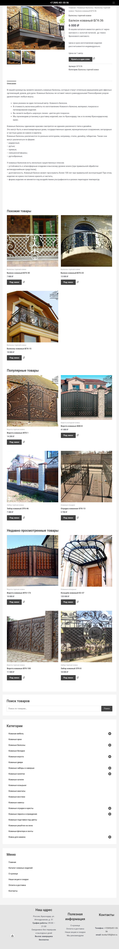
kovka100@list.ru (109, 935)
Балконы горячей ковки (80, 15)
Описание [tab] (11, 83)
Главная (72, 8)
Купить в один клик (80, 59)
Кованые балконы (85, 8)
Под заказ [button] (14, 282)
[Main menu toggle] (113, 2)
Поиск (107, 708)
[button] (34, 47)
